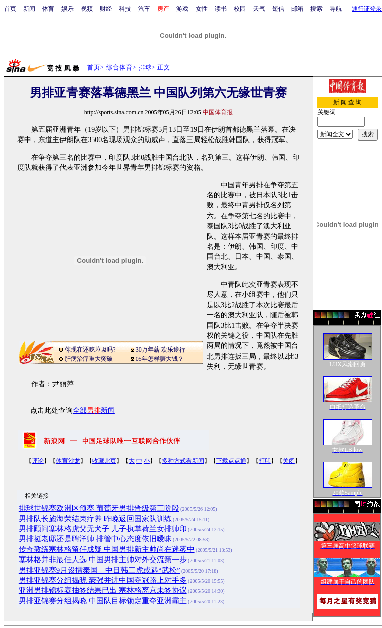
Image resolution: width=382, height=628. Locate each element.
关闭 (289, 460)
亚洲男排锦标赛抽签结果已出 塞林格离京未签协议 (103, 590)
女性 (202, 8)
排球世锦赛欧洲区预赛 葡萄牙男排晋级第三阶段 (99, 508)
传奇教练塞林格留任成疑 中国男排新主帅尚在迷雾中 (107, 549)
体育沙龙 (68, 460)
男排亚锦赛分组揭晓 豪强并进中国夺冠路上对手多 (103, 580)
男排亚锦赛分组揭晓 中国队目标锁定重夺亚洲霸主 (103, 601)
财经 (106, 8)
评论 (38, 460)
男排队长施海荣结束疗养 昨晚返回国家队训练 (95, 519)
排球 (145, 67)
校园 (240, 8)
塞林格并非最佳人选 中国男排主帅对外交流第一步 (103, 559)
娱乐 (67, 8)
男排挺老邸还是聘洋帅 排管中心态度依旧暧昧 (95, 539)
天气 (259, 8)
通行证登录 (367, 8)
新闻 (29, 8)
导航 (336, 8)
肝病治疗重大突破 (89, 358)
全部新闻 (94, 410)
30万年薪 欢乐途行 (160, 349)
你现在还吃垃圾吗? (90, 349)
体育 (48, 8)
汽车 (144, 8)
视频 (87, 8)
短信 (278, 8)
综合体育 (119, 67)
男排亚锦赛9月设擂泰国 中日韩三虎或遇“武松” (99, 570)
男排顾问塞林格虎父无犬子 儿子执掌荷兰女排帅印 (103, 529)
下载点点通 (231, 460)
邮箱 (297, 8)
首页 (10, 8)
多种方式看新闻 (183, 460)
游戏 (182, 8)
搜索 (316, 8)
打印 (265, 460)
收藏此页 (104, 460)
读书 (221, 8)
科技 (125, 8)
